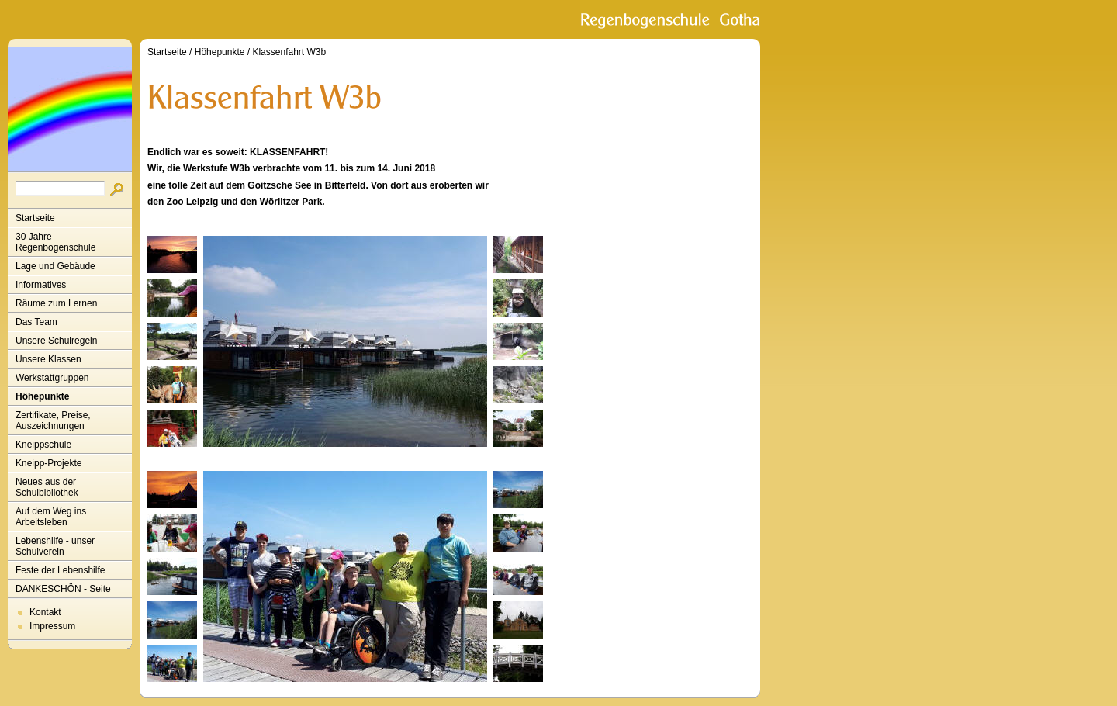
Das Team (36, 322)
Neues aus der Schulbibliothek (47, 487)
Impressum (52, 626)
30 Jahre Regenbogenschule (55, 242)
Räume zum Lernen (56, 303)
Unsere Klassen (48, 359)
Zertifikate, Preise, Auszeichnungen (53, 420)
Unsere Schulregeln (56, 340)
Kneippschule (43, 444)
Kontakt (45, 612)
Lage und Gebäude (55, 266)
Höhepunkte (42, 396)
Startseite (35, 218)
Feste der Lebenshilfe (60, 570)
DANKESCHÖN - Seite (63, 588)
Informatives (41, 284)
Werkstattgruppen (52, 377)
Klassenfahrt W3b (289, 52)
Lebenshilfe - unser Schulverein (55, 546)
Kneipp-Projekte (48, 463)
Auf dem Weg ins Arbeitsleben (51, 517)
